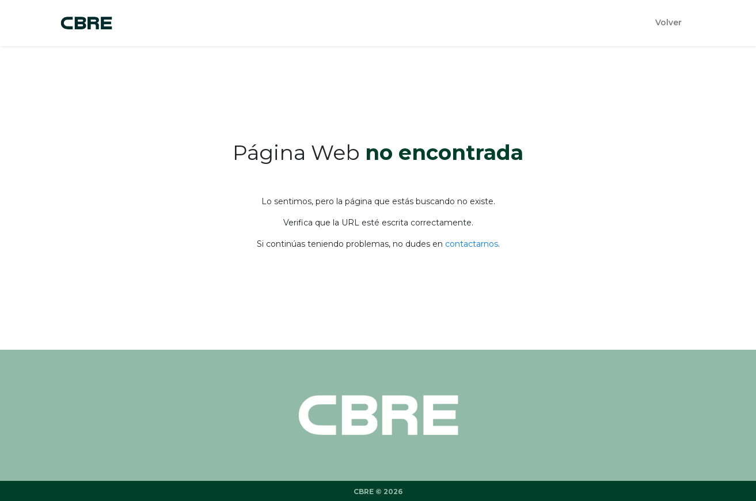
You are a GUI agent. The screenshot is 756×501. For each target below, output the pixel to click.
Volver (668, 22)
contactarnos (471, 244)
